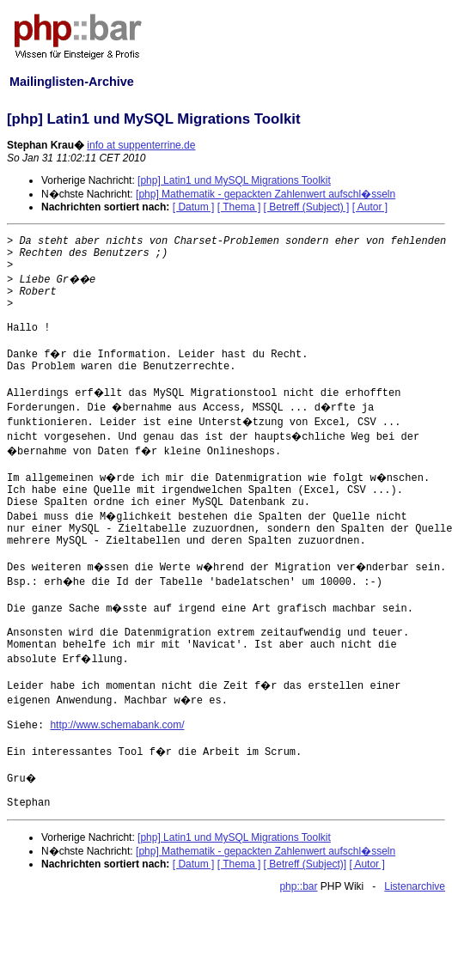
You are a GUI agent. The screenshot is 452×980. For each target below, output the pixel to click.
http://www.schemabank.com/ (117, 725)
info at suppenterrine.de (141, 145)
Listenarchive (414, 886)
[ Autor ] (370, 207)
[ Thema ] (238, 207)
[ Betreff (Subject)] (305, 864)
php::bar (298, 886)
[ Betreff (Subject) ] (307, 207)
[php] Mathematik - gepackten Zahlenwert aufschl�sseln (265, 194)
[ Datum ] (194, 207)
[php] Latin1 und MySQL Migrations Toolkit (234, 180)
